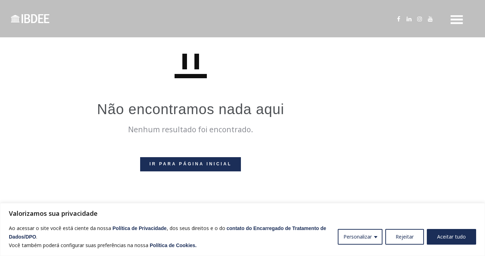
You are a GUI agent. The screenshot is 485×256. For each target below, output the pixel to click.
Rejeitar (405, 236)
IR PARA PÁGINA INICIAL (190, 163)
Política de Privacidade (139, 228)
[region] (242, 229)
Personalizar (357, 236)
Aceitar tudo (451, 236)
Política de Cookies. (173, 245)
